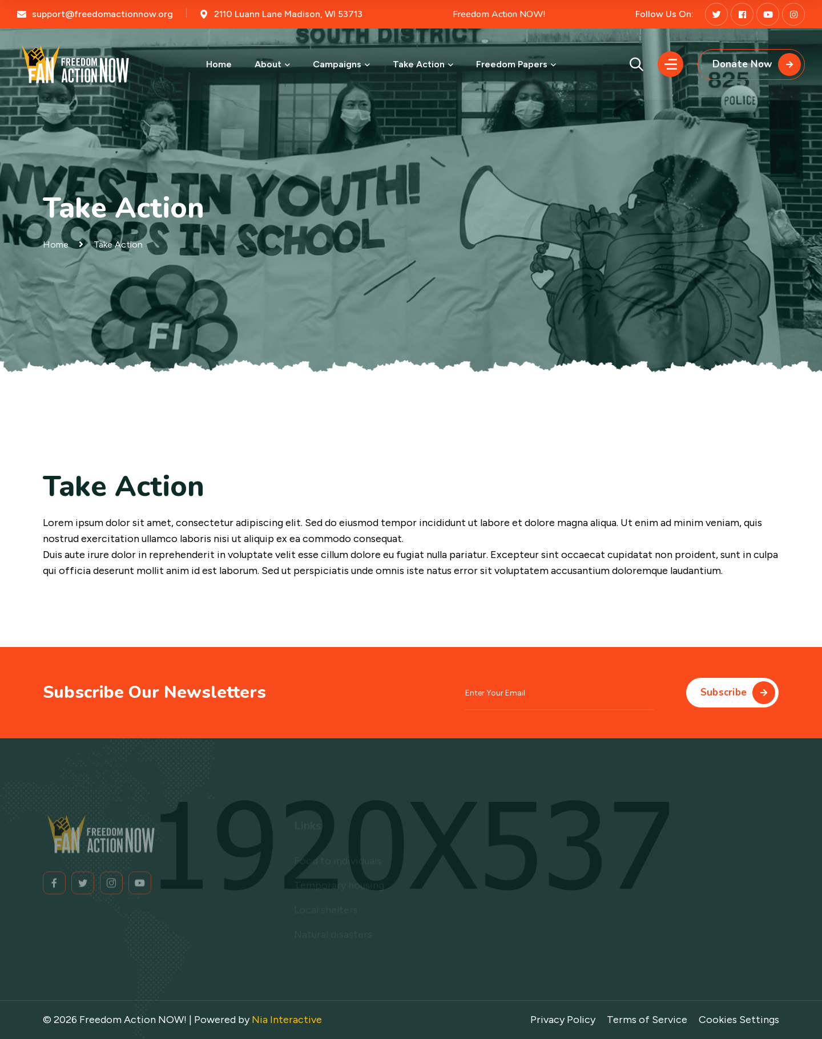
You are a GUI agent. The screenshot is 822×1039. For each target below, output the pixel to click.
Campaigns (337, 64)
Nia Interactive (287, 1019)
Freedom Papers (511, 64)
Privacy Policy (562, 1019)
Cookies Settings (739, 1019)
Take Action (419, 64)
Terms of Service (647, 1019)
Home (219, 64)
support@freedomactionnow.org (102, 14)
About (268, 64)
